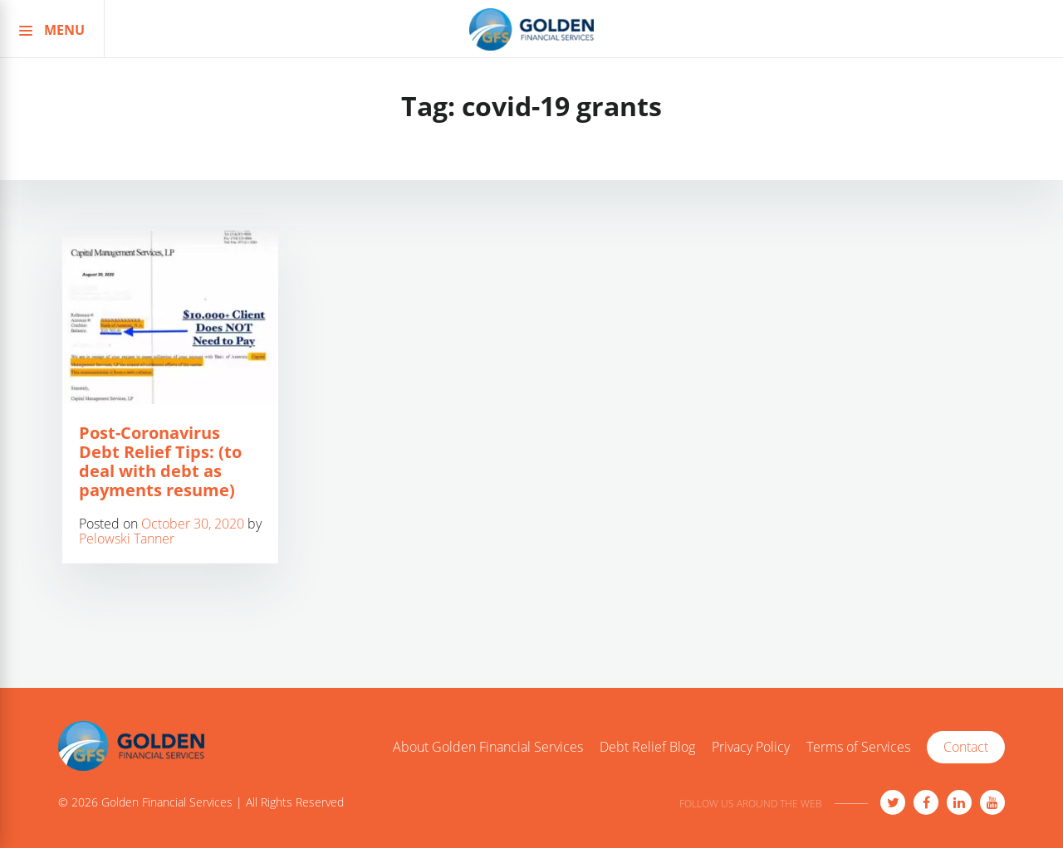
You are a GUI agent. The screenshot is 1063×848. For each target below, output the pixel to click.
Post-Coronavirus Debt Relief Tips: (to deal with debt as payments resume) (160, 461)
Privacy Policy (751, 747)
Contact (965, 747)
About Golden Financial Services (488, 747)
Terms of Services (858, 747)
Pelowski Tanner (126, 538)
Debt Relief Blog (647, 747)
